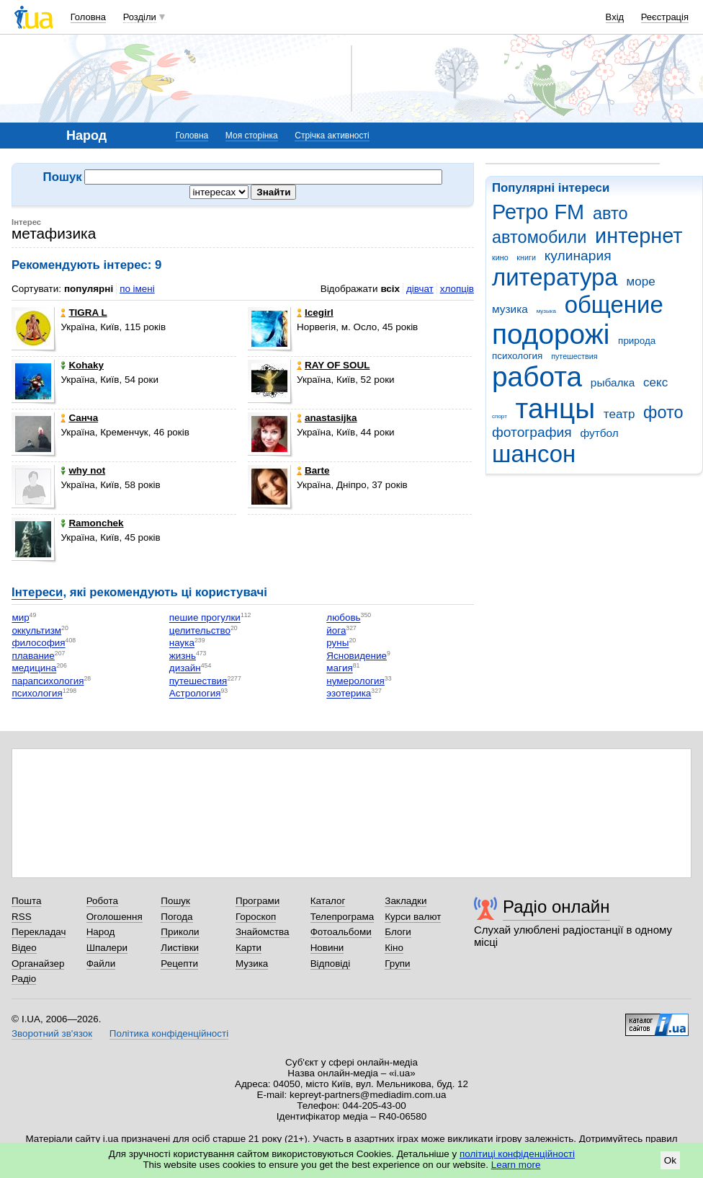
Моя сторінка (251, 135)
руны (337, 643)
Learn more (516, 1164)
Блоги (398, 931)
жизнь (182, 655)
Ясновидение (356, 655)
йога (336, 630)
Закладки (405, 900)
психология (517, 355)
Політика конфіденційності (168, 1033)
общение (614, 304)
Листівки (180, 947)
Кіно (394, 947)
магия (339, 668)
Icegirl (315, 312)
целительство (199, 630)
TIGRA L (84, 312)
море (640, 281)
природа (636, 340)
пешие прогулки (205, 618)
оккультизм (36, 630)
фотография (532, 432)
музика (510, 309)
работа (537, 376)
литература (555, 277)
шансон (534, 453)
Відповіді (330, 963)
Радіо (24, 978)
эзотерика (348, 693)
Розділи (139, 17)
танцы (556, 408)
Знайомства (263, 931)
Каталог (328, 900)
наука (181, 643)
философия (38, 643)
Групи (397, 963)
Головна (88, 17)
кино (500, 257)
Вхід (615, 17)
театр (619, 414)
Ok (670, 1160)
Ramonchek (92, 523)
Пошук (175, 900)
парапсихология (48, 681)
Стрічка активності (332, 135)
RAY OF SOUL (333, 365)
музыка (546, 311)
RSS (22, 916)
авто (610, 213)
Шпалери (106, 947)
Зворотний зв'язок (52, 1033)
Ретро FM (538, 211)
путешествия (574, 356)
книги (526, 257)
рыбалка (613, 382)
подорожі (550, 334)
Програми (257, 900)
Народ (100, 931)
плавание (33, 655)
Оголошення (114, 916)
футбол (599, 433)
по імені (137, 288)
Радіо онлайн (556, 906)
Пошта (26, 900)
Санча (79, 417)
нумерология (355, 681)
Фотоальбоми (341, 931)
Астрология (195, 693)
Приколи (180, 931)
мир (20, 618)
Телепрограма (342, 916)
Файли (101, 963)
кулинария (578, 255)
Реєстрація (665, 17)
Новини (327, 947)
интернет (638, 235)
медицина (34, 668)
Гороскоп (256, 916)
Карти (248, 947)
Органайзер (38, 963)
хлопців (457, 288)
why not (83, 470)
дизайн (185, 668)
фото (663, 412)
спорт (499, 416)
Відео (24, 947)
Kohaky (82, 365)
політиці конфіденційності (517, 1153)
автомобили (539, 237)
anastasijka (327, 417)
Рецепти (179, 963)
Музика (252, 963)
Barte (313, 470)
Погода (176, 916)
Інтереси (37, 592)
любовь (343, 618)
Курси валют (413, 916)
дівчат (420, 288)
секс (655, 382)
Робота (102, 900)
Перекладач (39, 931)
